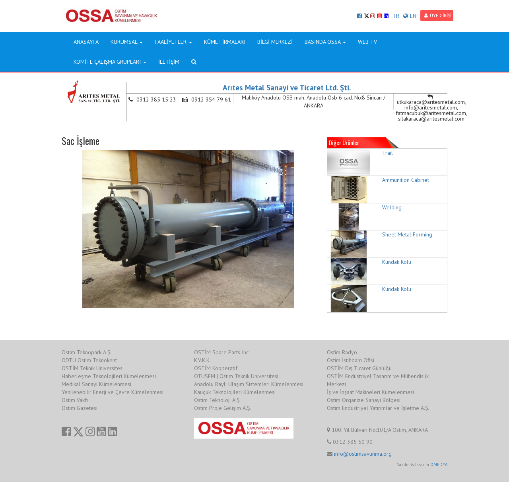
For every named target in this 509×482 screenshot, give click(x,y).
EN (409, 16)
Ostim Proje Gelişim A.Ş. (222, 408)
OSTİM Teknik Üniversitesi (93, 368)
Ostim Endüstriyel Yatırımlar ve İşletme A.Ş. (378, 408)
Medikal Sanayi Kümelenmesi (96, 384)
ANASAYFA (86, 41)
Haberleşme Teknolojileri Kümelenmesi (109, 376)
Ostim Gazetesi (79, 408)
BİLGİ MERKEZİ (275, 41)
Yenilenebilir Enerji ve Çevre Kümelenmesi (112, 392)
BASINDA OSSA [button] (325, 41)
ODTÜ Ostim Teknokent (89, 360)
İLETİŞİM (168, 61)
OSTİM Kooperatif (215, 368)
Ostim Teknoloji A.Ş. (217, 400)
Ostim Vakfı (75, 400)
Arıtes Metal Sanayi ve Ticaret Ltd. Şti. (287, 87)
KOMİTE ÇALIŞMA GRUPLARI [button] (110, 61)
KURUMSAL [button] (127, 41)
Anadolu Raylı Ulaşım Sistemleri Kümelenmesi (248, 384)
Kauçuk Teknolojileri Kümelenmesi (235, 392)
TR (395, 16)
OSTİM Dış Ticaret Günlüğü (359, 368)
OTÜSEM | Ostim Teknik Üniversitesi (236, 376)
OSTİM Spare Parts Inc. (222, 352)
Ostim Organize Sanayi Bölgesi (363, 400)
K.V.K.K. (202, 360)
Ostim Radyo (342, 352)
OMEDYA (438, 464)
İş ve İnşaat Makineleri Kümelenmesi (370, 392)
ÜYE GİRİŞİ (437, 15)
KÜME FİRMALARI (224, 41)
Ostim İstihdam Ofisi (350, 360)
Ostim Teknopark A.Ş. (86, 352)
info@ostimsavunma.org (363, 453)
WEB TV (367, 41)
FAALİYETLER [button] (173, 41)
